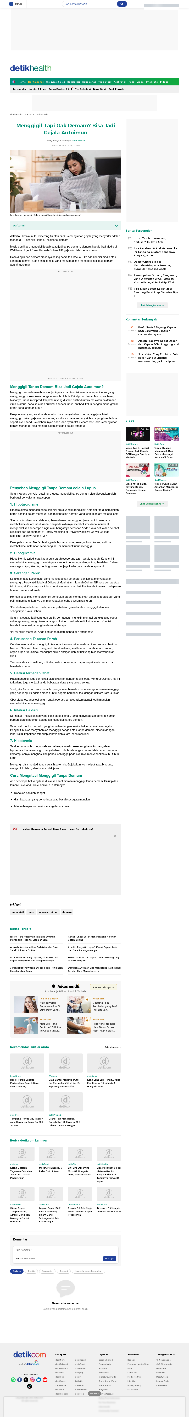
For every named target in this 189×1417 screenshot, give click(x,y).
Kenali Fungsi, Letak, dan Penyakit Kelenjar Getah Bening (92, 938)
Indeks (164, 81)
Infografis (152, 81)
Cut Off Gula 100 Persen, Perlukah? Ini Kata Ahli (150, 240)
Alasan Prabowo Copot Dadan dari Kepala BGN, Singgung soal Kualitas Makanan (158, 344)
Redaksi (131, 1360)
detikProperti (61, 1394)
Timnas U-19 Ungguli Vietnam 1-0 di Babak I (109, 1211)
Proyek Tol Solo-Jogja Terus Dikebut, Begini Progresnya (80, 1211)
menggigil (18, 912)
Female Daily (162, 1381)
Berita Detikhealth (37, 114)
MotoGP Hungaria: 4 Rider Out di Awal (50, 1169)
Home (22, 81)
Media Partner (134, 1377)
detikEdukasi (61, 1364)
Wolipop (79, 1372)
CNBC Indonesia (164, 1364)
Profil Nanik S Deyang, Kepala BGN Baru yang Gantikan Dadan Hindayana (157, 331)
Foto (131, 81)
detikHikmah (81, 1389)
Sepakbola (60, 1385)
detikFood (80, 1364)
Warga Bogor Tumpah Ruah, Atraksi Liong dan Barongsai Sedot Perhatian (20, 1215)
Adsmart (103, 1368)
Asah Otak (120, 81)
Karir (129, 1368)
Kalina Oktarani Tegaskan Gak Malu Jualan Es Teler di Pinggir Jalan (21, 1172)
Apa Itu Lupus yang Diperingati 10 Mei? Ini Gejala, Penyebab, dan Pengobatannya (34, 959)
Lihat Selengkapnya (152, 305)
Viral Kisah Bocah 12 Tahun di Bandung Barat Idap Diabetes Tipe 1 (156, 292)
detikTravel (80, 1360)
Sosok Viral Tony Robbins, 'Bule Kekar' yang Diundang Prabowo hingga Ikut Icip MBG (158, 358)
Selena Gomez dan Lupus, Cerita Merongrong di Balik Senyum (93, 959)
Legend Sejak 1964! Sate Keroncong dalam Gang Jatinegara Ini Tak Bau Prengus (49, 1215)
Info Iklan (131, 1381)
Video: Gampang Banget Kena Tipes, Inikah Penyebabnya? (58, 829)
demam (67, 912)
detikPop (79, 1394)
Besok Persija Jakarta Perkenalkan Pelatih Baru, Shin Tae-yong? (24, 1083)
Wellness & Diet (55, 81)
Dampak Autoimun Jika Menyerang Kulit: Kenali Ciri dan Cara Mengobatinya (94, 969)
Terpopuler (19, 89)
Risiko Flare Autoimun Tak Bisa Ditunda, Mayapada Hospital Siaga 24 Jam (32, 938)
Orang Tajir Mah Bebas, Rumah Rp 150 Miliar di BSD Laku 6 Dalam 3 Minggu (64, 1122)
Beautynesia (162, 1377)
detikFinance (61, 1368)
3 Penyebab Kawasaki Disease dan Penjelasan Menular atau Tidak (36, 969)
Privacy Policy (134, 1385)
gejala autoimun (48, 912)
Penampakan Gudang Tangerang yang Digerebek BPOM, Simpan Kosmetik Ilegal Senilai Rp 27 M (155, 279)
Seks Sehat (89, 81)
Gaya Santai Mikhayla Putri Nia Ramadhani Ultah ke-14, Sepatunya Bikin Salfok (64, 1083)
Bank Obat (99, 89)
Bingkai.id (103, 1389)
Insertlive (160, 1372)
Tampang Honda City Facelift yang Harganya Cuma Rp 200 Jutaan (26, 1122)
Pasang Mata (105, 1364)
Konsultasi (73, 81)
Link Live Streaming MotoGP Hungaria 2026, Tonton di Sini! (79, 1171)
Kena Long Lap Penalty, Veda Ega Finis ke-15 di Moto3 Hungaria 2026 (103, 1083)
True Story (104, 81)
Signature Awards (107, 1377)
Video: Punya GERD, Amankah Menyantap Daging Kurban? (166, 486)
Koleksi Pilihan (37, 89)
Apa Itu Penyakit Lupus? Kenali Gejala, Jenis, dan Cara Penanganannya (93, 949)
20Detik (78, 1381)
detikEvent (104, 1372)
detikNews (60, 1360)
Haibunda (161, 1368)
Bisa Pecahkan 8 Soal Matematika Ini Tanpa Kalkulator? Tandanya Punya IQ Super (109, 1174)
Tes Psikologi (83, 89)
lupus (31, 912)
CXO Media (161, 1385)
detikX (78, 1377)
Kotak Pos (132, 1372)
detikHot (59, 1377)
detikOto (59, 1389)
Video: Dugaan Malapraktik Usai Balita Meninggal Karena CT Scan (163, 453)
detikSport (60, 1381)
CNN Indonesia (163, 1360)
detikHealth (16, 114)
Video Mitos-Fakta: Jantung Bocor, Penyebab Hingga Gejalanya (136, 488)
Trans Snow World (107, 1381)
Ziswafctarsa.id (106, 1394)
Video (140, 81)
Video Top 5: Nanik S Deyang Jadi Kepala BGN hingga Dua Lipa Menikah (137, 453)
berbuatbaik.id (106, 1360)
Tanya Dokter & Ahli (60, 89)
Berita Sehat (36, 81)
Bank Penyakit (117, 89)
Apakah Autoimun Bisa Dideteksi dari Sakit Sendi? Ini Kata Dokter (34, 949)
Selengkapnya (113, 1047)
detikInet (59, 1372)
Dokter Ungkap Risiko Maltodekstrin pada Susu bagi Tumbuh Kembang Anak (153, 265)
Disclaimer (132, 1389)
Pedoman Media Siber (138, 1364)
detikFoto (79, 1385)
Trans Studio (105, 1385)
